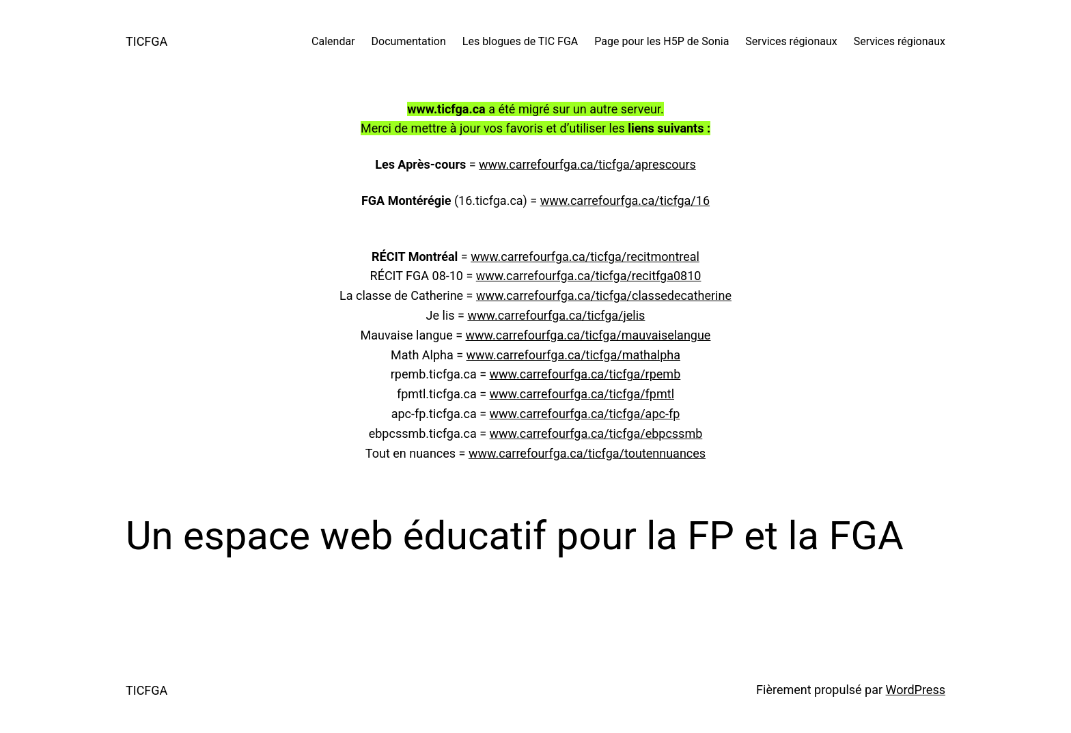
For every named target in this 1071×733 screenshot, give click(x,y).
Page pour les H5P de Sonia (661, 41)
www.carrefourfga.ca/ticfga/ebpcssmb (596, 433)
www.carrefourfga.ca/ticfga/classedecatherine (604, 295)
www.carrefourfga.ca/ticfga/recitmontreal (585, 256)
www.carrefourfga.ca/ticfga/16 (625, 200)
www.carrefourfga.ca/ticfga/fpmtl (582, 394)
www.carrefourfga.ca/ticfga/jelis (556, 315)
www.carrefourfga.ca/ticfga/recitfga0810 (588, 275)
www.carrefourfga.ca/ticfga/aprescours (587, 164)
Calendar (332, 41)
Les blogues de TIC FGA (520, 41)
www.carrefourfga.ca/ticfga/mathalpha (573, 355)
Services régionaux (791, 41)
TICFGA (146, 41)
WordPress (915, 689)
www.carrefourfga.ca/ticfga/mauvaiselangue (588, 335)
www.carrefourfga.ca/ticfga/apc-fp (585, 413)
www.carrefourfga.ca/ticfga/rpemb (585, 374)
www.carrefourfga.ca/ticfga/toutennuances (587, 453)
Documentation (409, 41)
